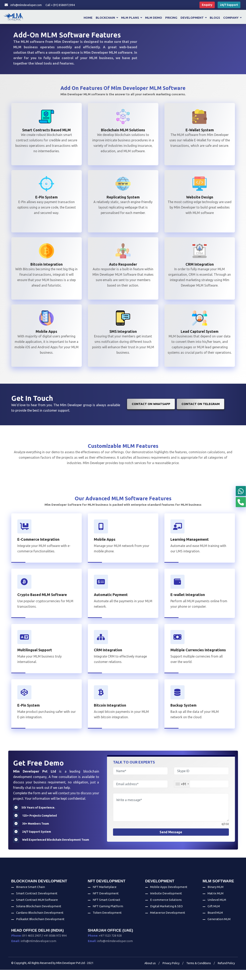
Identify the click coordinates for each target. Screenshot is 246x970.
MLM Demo (153, 17)
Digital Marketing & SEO (166, 906)
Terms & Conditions (198, 963)
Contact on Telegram (201, 404)
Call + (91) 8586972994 (60, 5)
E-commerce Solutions (166, 900)
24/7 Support (229, 4)
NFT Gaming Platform (108, 906)
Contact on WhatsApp (151, 404)
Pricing (171, 17)
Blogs (215, 17)
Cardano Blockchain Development (39, 913)
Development (194, 17)
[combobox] (182, 784)
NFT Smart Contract (106, 900)
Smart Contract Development (36, 893)
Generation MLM (219, 919)
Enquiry (207, 4)
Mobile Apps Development (168, 887)
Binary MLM (215, 887)
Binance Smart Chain (30, 887)
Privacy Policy (171, 963)
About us (150, 963)
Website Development (166, 893)
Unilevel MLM (217, 900)
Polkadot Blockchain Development (40, 919)
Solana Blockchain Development (38, 906)
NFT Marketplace (104, 887)
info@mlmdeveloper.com (23, 5)
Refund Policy (226, 963)
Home (88, 17)
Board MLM (215, 913)
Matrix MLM (215, 893)
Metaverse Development (167, 913)
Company (232, 17)
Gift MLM (214, 906)
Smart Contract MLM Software (37, 900)
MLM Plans (131, 17)
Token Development (107, 913)
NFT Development (106, 893)
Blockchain (107, 17)
